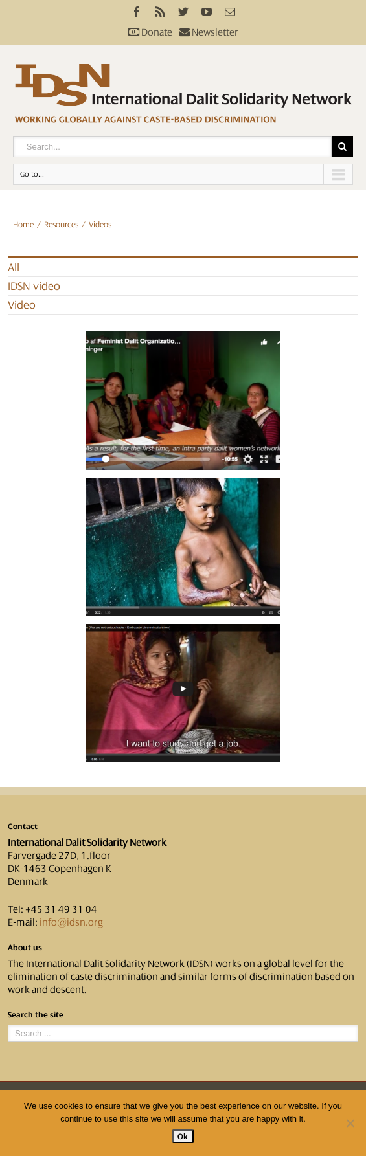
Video (22, 304)
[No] (349, 1123)
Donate (150, 32)
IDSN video (34, 286)
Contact (23, 826)
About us (25, 947)
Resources (61, 224)
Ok (183, 1136)
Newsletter (208, 32)
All (13, 267)
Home (23, 224)
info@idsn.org (71, 922)
